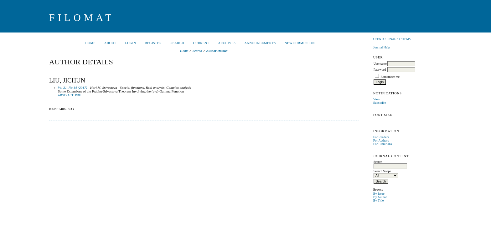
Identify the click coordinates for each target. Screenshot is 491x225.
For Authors (381, 140)
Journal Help (381, 47)
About (110, 43)
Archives (226, 43)
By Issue (379, 193)
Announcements (260, 43)
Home (90, 43)
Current (201, 43)
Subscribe (379, 102)
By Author (380, 197)
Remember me (390, 76)
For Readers (381, 137)
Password (380, 69)
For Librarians (382, 144)
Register (153, 43)
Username (380, 63)
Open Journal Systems (392, 39)
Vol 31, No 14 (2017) (72, 87)
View (376, 99)
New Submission (300, 43)
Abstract (66, 95)
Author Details (217, 50)
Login (130, 43)
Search (177, 43)
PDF (77, 95)
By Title (378, 200)
